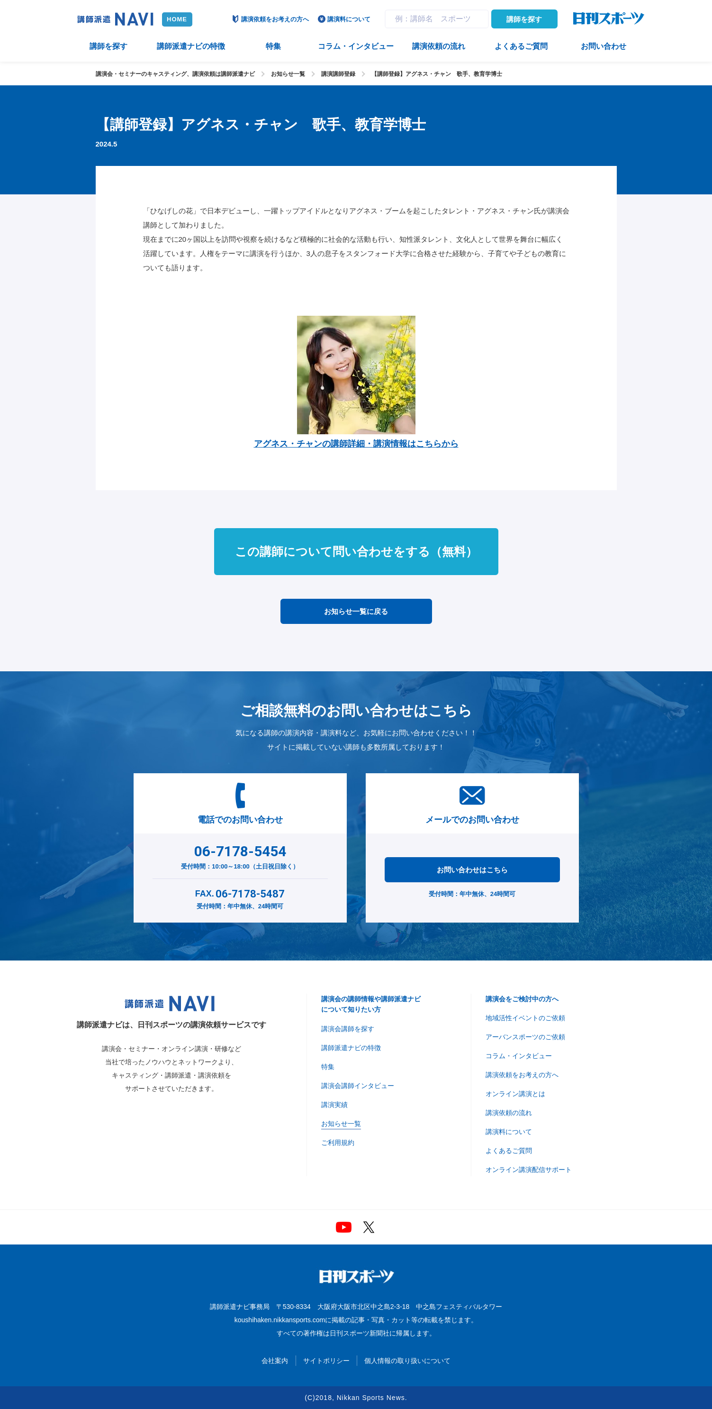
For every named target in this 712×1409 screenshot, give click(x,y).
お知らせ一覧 (288, 74)
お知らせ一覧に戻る (356, 611)
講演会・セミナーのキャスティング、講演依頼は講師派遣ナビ (175, 74)
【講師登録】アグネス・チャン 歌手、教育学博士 (436, 74)
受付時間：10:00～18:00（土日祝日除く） (240, 855)
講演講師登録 (338, 74)
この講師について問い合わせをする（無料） (356, 551)
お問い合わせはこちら (472, 870)
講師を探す (524, 19)
